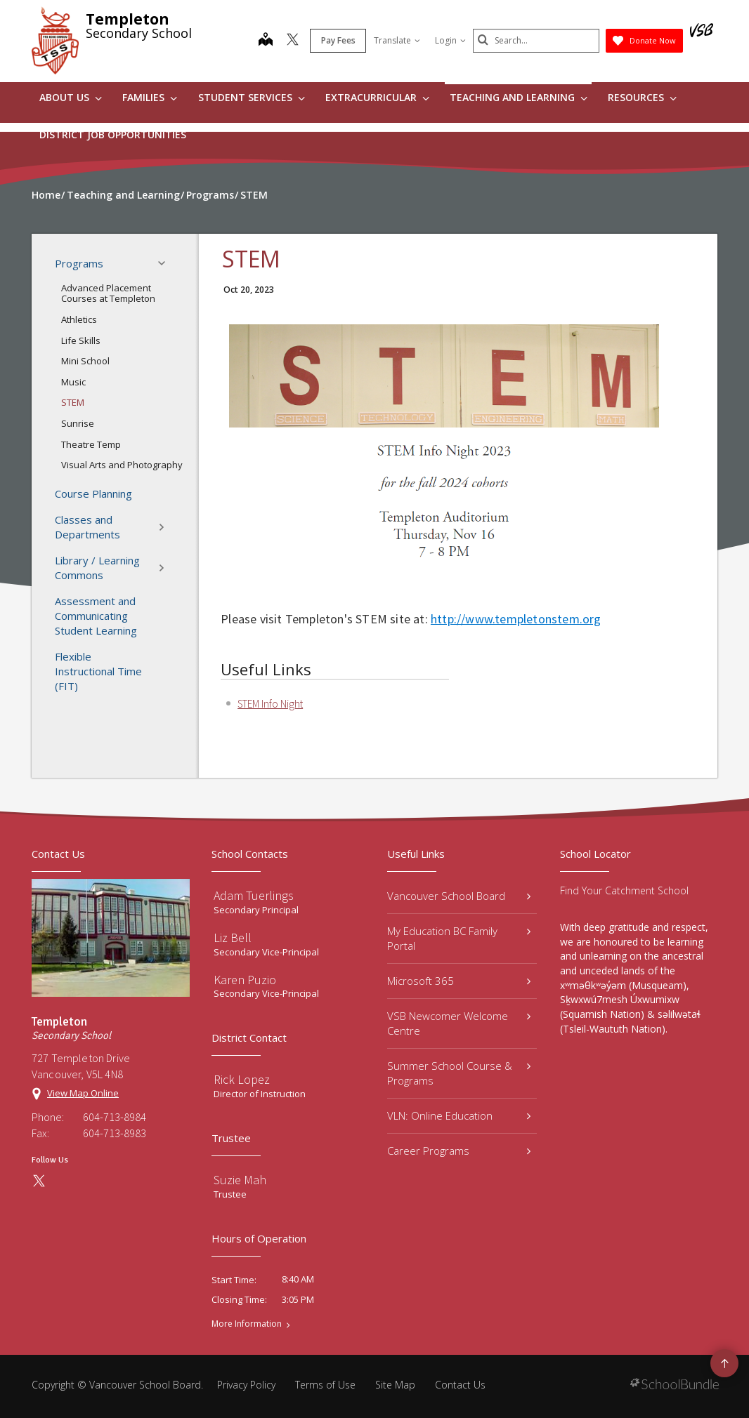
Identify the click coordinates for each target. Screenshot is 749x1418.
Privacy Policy (246, 1384)
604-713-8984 (114, 1117)
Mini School (85, 360)
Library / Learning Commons (114, 567)
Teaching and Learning (518, 97)
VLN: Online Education (458, 1115)
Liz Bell (233, 937)
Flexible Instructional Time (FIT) (98, 671)
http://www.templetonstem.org (516, 619)
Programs (114, 263)
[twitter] (292, 41)
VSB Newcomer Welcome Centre (458, 1023)
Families (149, 97)
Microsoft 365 (458, 981)
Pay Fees (338, 40)
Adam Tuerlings (254, 895)
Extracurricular (377, 97)
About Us (70, 97)
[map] (266, 41)
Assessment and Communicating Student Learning (96, 615)
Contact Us (460, 1384)
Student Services (251, 97)
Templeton (127, 19)
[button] (166, 263)
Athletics (79, 319)
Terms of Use (325, 1384)
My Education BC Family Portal (458, 938)
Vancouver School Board (458, 896)
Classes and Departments (114, 526)
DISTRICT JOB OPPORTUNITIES (112, 134)
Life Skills (80, 340)
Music (73, 382)
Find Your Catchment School (624, 890)
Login (450, 40)
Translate (397, 40)
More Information (246, 1324)
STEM (72, 402)
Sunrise (77, 423)
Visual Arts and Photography (122, 464)
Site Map (395, 1384)
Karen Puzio (245, 980)
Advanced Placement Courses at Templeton (108, 293)
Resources (642, 97)
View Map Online (83, 1093)
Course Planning (93, 493)
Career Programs (458, 1151)
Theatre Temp (91, 444)
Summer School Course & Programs (458, 1073)
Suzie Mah (240, 1180)
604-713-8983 (114, 1133)
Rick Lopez (242, 1079)
